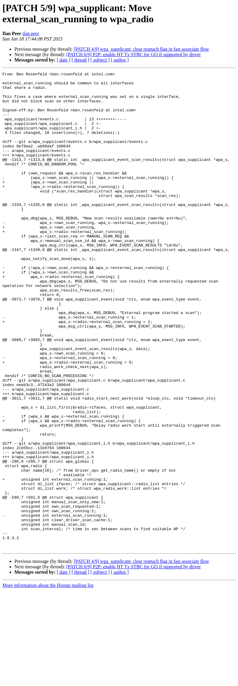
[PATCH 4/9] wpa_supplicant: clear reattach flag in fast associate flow (141, 49)
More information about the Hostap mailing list (47, 680)
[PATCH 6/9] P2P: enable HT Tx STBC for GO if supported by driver (133, 54)
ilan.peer (31, 33)
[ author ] (120, 59)
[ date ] (63, 59)
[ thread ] (80, 59)
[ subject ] (100, 59)
